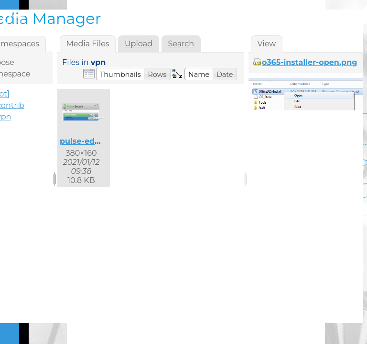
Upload (138, 43)
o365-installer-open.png (309, 62)
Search (181, 43)
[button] (120, 74)
